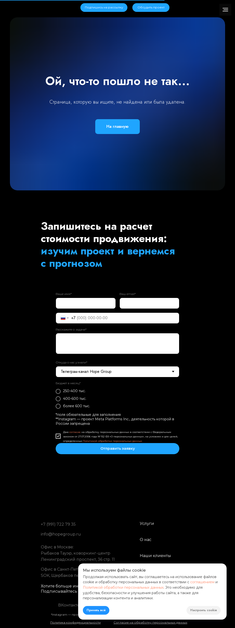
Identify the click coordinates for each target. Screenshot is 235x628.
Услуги (147, 523)
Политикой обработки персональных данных (112, 441)
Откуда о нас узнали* (71, 362)
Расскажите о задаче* (71, 329)
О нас (145, 539)
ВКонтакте (69, 605)
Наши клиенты (155, 555)
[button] (103, 7)
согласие (75, 432)
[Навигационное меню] (225, 9)
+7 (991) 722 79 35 (58, 524)
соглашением (202, 582)
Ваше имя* (64, 294)
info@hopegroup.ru (61, 534)
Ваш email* (127, 294)
